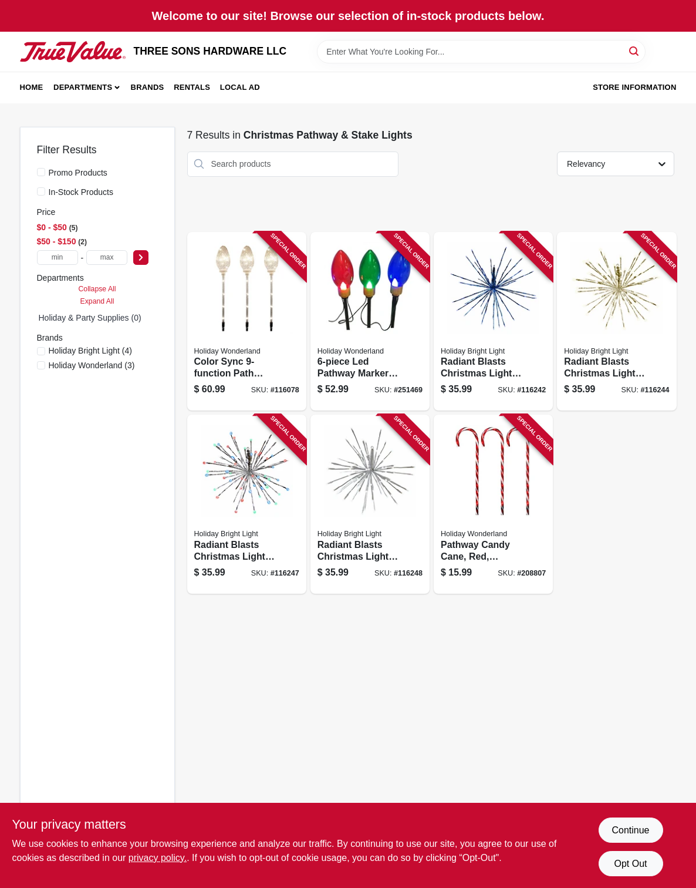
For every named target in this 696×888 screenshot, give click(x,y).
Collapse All (97, 289)
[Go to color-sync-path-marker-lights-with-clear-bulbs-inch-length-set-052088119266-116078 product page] (246, 321)
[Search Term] (481, 51)
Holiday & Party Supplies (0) (90, 317)
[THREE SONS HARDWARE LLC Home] (73, 51)
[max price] (106, 257)
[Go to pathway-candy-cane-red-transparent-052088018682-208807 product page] (493, 504)
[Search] (634, 50)
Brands (147, 87)
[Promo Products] (41, 172)
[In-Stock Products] (41, 191)
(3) (92, 365)
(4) (90, 350)
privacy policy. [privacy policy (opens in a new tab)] (158, 858)
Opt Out (630, 864)
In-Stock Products (81, 192)
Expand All (97, 301)
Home (31, 87)
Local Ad (240, 87)
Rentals (192, 87)
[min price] (57, 257)
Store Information (634, 87)
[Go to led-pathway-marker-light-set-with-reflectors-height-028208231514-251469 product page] (370, 321)
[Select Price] (140, 257)
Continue (630, 830)
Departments (82, 87)
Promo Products (78, 173)
